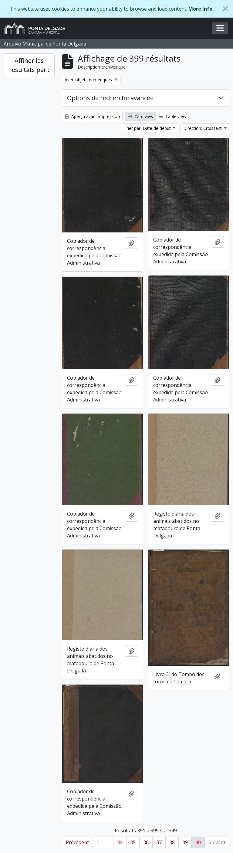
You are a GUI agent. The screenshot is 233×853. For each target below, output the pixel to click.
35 (133, 842)
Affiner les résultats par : (29, 65)
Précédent (77, 842)
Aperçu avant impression (92, 116)
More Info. (201, 8)
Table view (172, 116)
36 (146, 842)
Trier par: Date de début (148, 128)
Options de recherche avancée (110, 98)
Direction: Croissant (203, 128)
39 (185, 842)
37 (159, 842)
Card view (141, 116)
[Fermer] (225, 8)
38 (172, 842)
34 (120, 842)
